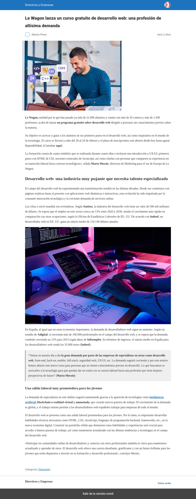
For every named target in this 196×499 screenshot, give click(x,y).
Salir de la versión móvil (98, 493)
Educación (44, 469)
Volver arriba (164, 483)
